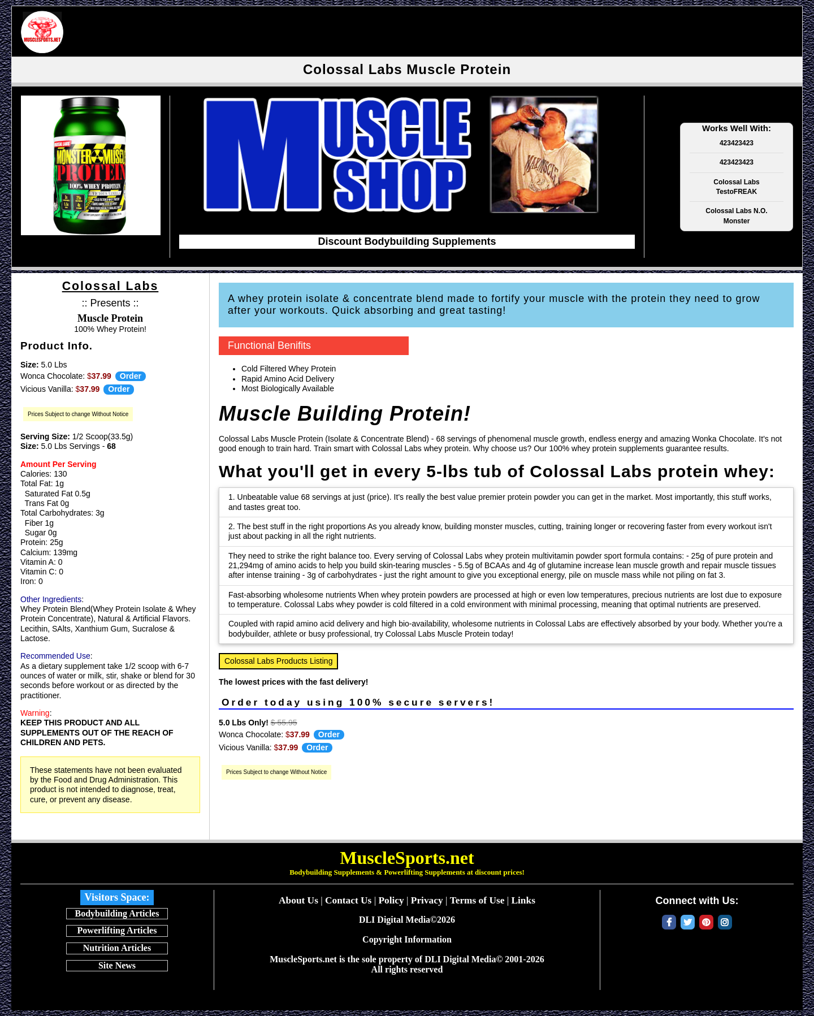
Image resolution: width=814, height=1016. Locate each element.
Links (523, 900)
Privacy (427, 900)
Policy (391, 900)
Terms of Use (477, 900)
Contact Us (348, 900)
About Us (298, 900)
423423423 (737, 143)
